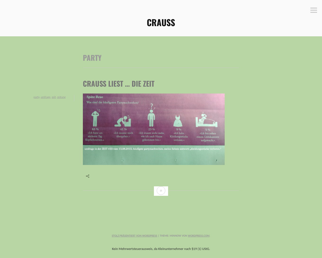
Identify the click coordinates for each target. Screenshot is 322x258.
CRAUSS (161, 22)
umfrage (45, 97)
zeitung (61, 97)
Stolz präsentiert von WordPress (134, 235)
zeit (54, 97)
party (37, 97)
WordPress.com (198, 235)
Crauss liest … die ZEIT (118, 83)
